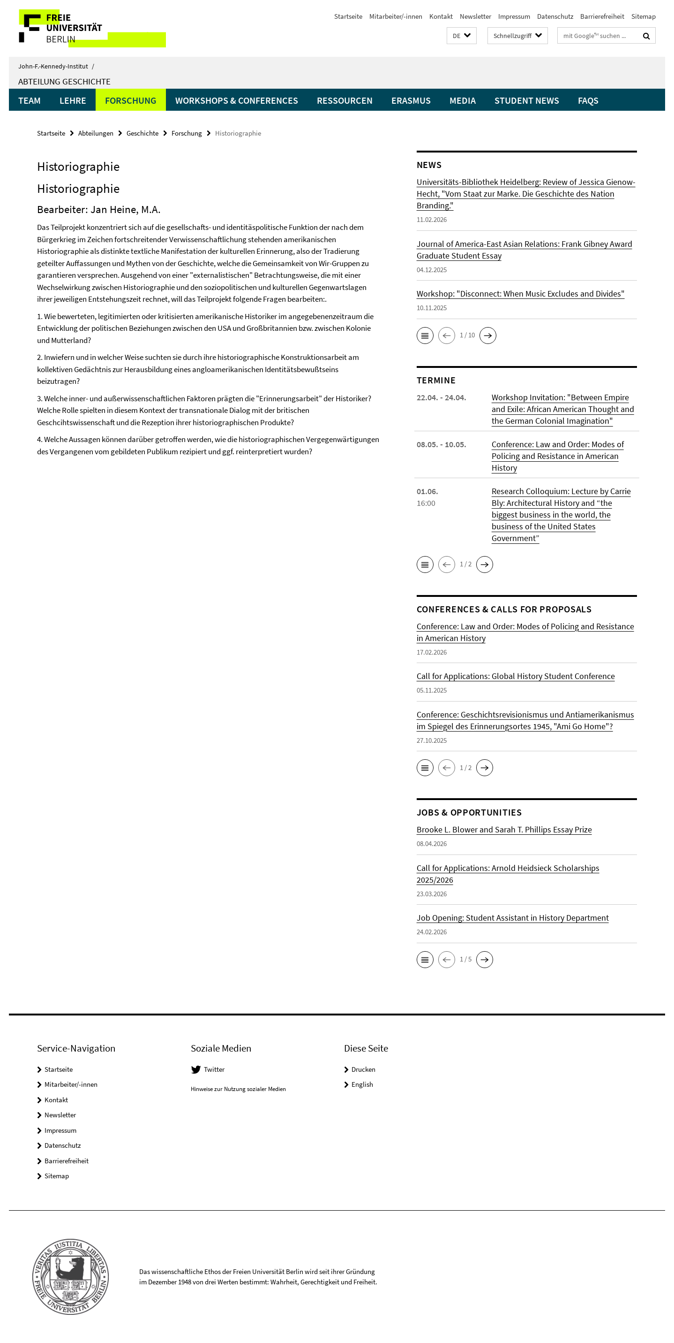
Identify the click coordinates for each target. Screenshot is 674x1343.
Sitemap (643, 16)
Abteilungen (95, 133)
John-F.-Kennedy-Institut (56, 66)
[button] (462, 36)
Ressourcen (345, 100)
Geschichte (142, 133)
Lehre (73, 100)
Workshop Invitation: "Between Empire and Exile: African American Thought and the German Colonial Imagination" (563, 409)
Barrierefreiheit (602, 16)
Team (29, 100)
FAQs (588, 100)
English (362, 1084)
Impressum (514, 16)
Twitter (214, 1069)
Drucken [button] (363, 1069)
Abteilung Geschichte (64, 81)
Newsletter (475, 16)
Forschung (131, 100)
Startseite (348, 16)
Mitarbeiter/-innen (395, 16)
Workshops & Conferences (236, 100)
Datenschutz (555, 16)
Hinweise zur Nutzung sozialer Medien (238, 1089)
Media (462, 100)
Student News (526, 100)
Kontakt (441, 16)
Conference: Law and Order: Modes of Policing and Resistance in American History (558, 456)
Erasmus (411, 100)
